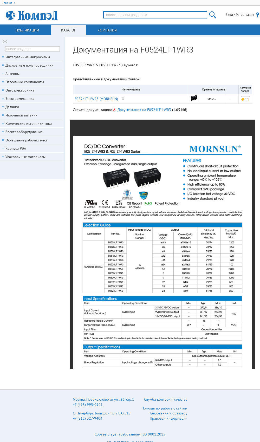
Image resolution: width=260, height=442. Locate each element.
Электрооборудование (24, 131)
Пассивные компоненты (24, 82)
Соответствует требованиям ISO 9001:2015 (130, 434)
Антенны (12, 73)
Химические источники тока (28, 123)
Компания (107, 30)
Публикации (27, 30)
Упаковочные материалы (25, 156)
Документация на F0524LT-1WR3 (142, 109)
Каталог (68, 30)
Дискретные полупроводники (29, 65)
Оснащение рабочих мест (26, 140)
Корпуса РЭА (15, 148)
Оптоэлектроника (19, 90)
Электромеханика (19, 98)
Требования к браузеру (168, 413)
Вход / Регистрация (239, 14)
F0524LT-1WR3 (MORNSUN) (96, 98)
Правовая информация (168, 418)
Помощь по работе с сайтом (164, 408)
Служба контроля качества (165, 399)
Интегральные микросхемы (27, 57)
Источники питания (21, 115)
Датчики (12, 107)
